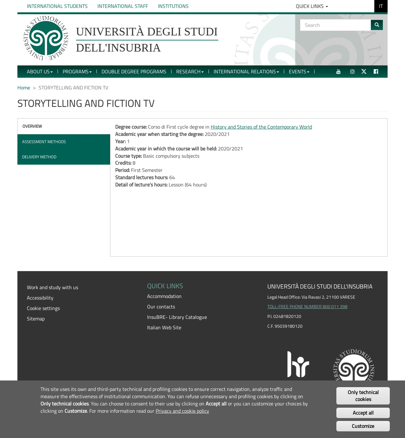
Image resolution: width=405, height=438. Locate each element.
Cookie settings (43, 308)
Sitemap (36, 318)
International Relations (246, 71)
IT (381, 6)
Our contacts (161, 306)
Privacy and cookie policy (182, 411)
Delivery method (39, 157)
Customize (363, 426)
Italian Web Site (164, 327)
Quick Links (312, 6)
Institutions (173, 6)
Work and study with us (52, 287)
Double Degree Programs (134, 71)
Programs (77, 71)
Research (190, 71)
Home (23, 87)
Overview (32, 126)
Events (299, 71)
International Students (57, 6)
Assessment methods (44, 141)
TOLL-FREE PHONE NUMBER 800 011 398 (307, 306)
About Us (40, 71)
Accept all (363, 413)
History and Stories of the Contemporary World (261, 127)
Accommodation (164, 296)
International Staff (122, 6)
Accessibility (40, 297)
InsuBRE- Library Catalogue (177, 317)
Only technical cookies (363, 395)
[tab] (63, 126)
